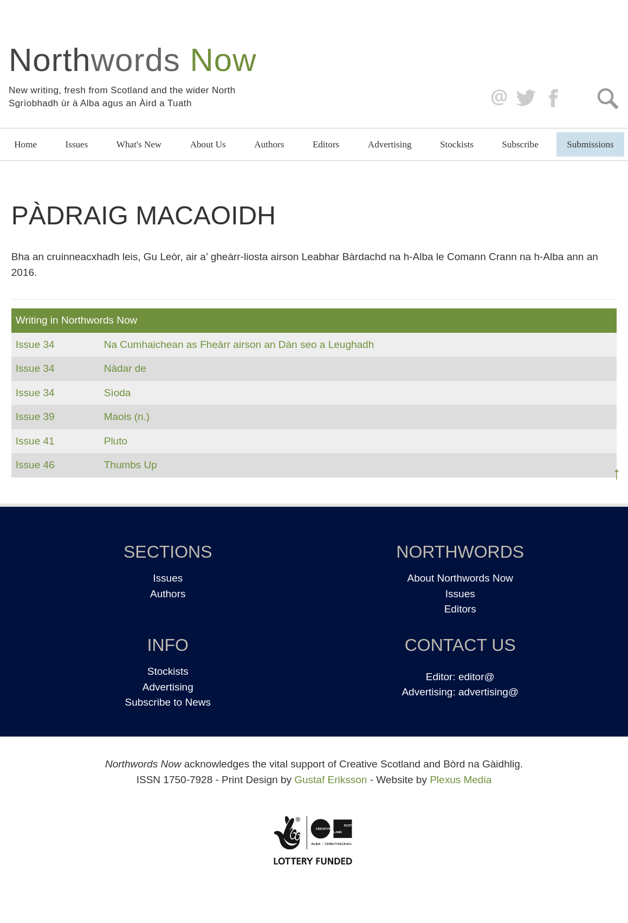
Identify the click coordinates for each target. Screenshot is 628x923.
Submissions (590, 144)
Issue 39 (35, 416)
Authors (269, 144)
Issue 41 (35, 441)
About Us (208, 144)
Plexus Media (460, 779)
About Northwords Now (460, 578)
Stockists (457, 144)
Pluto (115, 441)
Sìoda (117, 392)
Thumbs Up (130, 464)
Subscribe (520, 144)
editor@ (476, 676)
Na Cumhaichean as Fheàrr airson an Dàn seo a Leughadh (239, 344)
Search (607, 98)
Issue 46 (35, 464)
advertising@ (488, 692)
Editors (326, 144)
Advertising (390, 144)
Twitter (525, 98)
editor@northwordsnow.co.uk (496, 98)
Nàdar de (125, 368)
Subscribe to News (168, 702)
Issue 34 (35, 344)
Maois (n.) (127, 416)
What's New (138, 144)
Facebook (554, 98)
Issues (77, 144)
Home (25, 144)
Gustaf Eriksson (330, 779)
